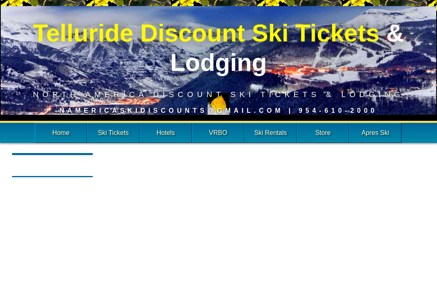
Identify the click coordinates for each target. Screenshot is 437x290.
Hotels (165, 132)
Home (61, 132)
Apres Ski (375, 132)
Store (323, 132)
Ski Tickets (113, 132)
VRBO (218, 132)
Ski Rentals (270, 132)
